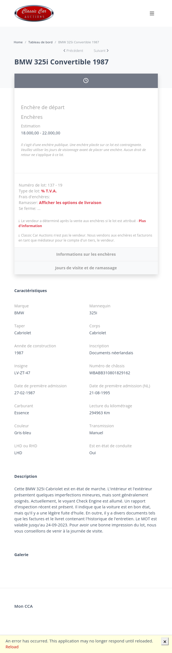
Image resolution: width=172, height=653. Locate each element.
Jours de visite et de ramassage (86, 267)
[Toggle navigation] (152, 13)
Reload (12, 646)
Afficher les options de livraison (70, 202)
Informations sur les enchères (86, 254)
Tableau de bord (40, 42)
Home (18, 42)
